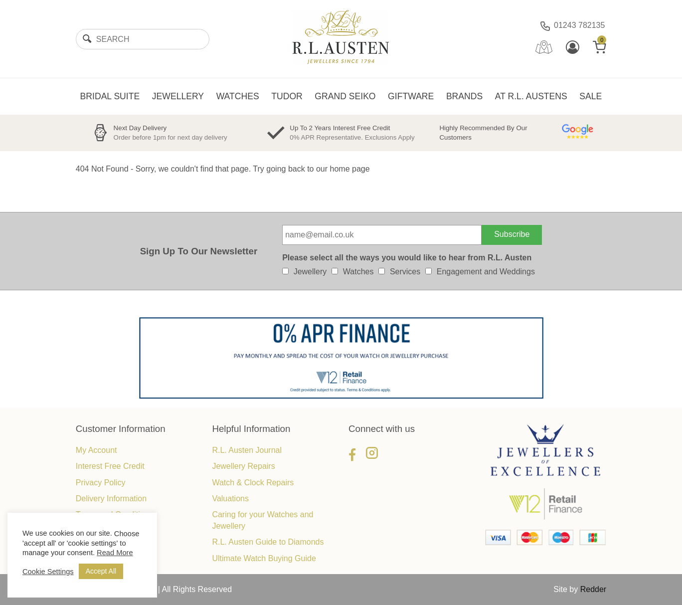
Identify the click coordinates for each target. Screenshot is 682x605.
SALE (590, 96)
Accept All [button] (101, 571)
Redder (593, 589)
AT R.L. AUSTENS (531, 96)
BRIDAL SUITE (110, 96)
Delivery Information (111, 498)
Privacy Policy (101, 482)
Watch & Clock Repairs (253, 482)
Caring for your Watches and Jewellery (262, 520)
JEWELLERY (178, 96)
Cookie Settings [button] (48, 572)
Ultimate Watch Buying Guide (264, 558)
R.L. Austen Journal (247, 450)
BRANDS (464, 96)
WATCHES (237, 96)
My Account (96, 450)
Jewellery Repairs (243, 466)
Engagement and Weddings (486, 271)
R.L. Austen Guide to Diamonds (268, 542)
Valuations (230, 498)
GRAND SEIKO (345, 96)
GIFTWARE (411, 96)
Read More (115, 553)
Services (405, 271)
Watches (358, 271)
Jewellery (310, 271)
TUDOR (287, 96)
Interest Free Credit (110, 466)
